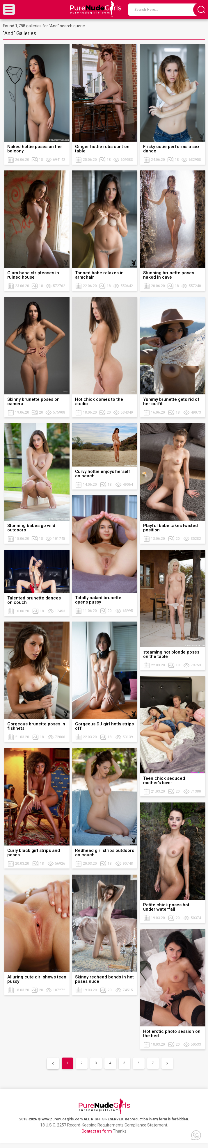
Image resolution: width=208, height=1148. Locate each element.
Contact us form (96, 1131)
